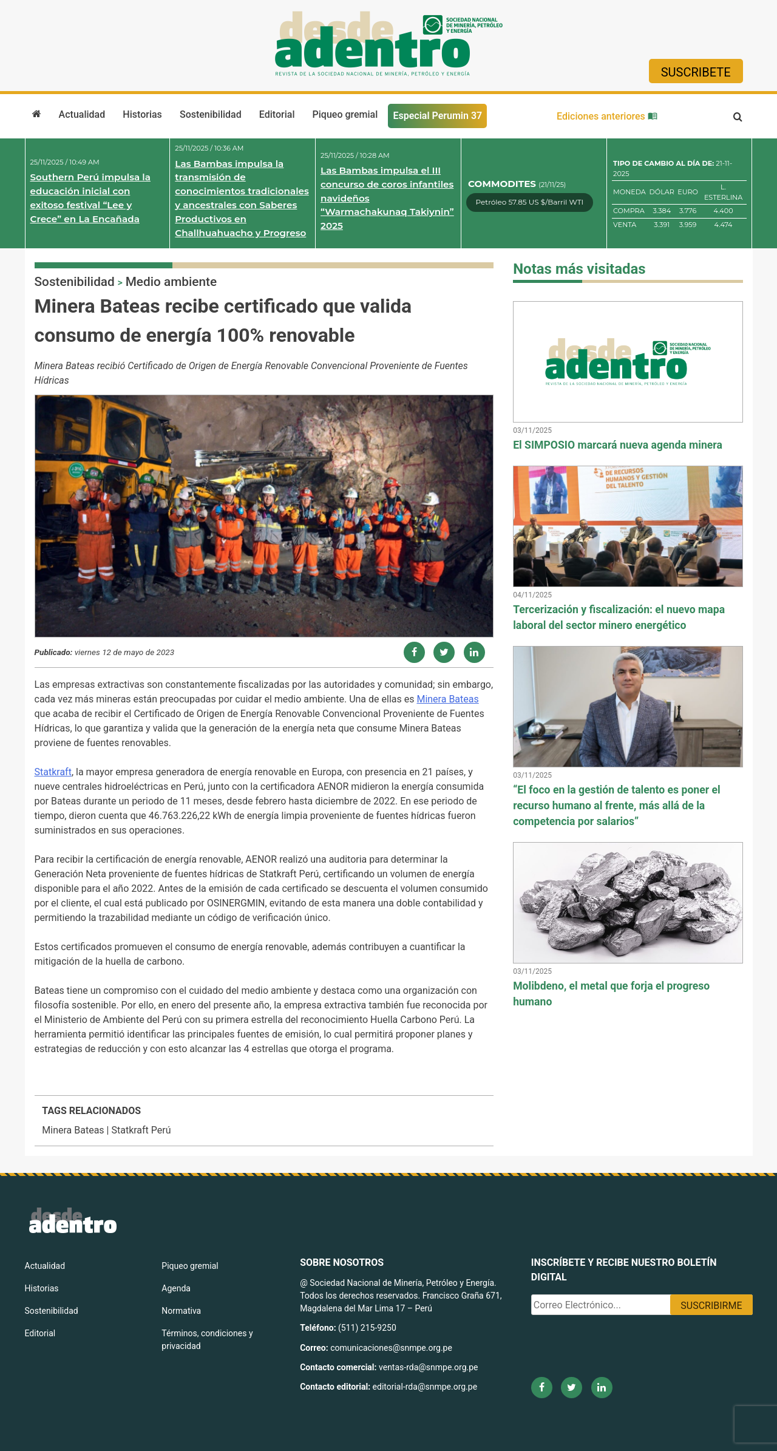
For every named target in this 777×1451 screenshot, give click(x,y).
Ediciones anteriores (607, 116)
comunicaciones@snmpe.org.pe (392, 1348)
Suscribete (696, 72)
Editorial (277, 114)
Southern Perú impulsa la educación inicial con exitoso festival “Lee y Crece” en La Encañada (90, 197)
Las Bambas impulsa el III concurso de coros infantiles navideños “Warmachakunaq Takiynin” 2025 (387, 198)
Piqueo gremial (345, 114)
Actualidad (82, 114)
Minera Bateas (447, 699)
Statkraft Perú (141, 1130)
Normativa (181, 1311)
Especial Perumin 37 (437, 115)
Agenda (176, 1288)
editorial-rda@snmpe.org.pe (425, 1387)
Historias (142, 114)
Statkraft (53, 772)
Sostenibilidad (211, 114)
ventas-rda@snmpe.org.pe (428, 1367)
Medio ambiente (171, 281)
